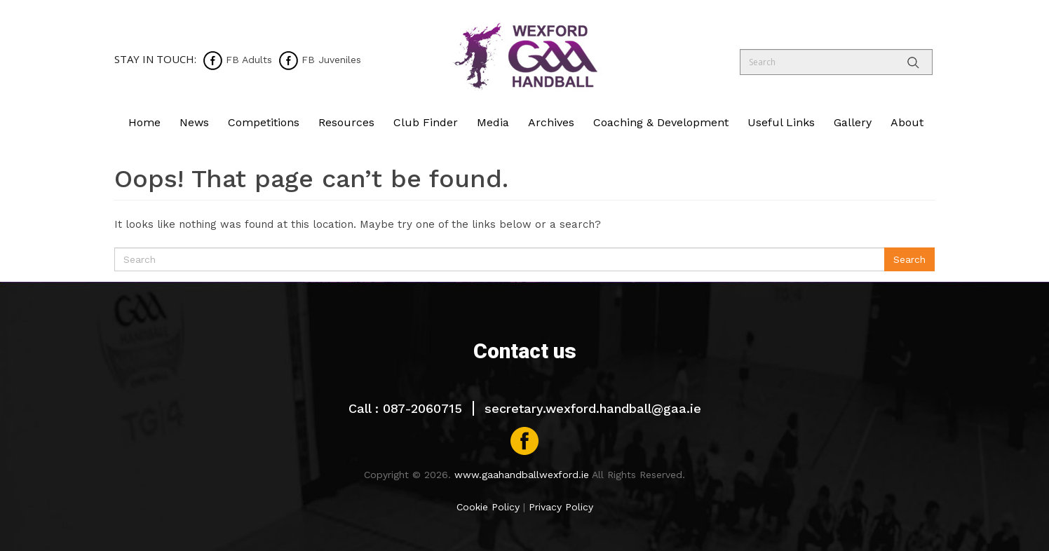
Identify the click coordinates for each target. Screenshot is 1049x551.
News (194, 122)
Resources (346, 122)
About (907, 122)
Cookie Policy (488, 506)
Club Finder (425, 122)
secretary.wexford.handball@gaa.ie (593, 408)
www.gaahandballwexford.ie (521, 474)
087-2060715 (422, 408)
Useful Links (781, 122)
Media (493, 122)
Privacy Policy (561, 506)
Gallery (853, 122)
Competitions (263, 122)
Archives (551, 122)
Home (144, 122)
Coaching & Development (661, 122)
